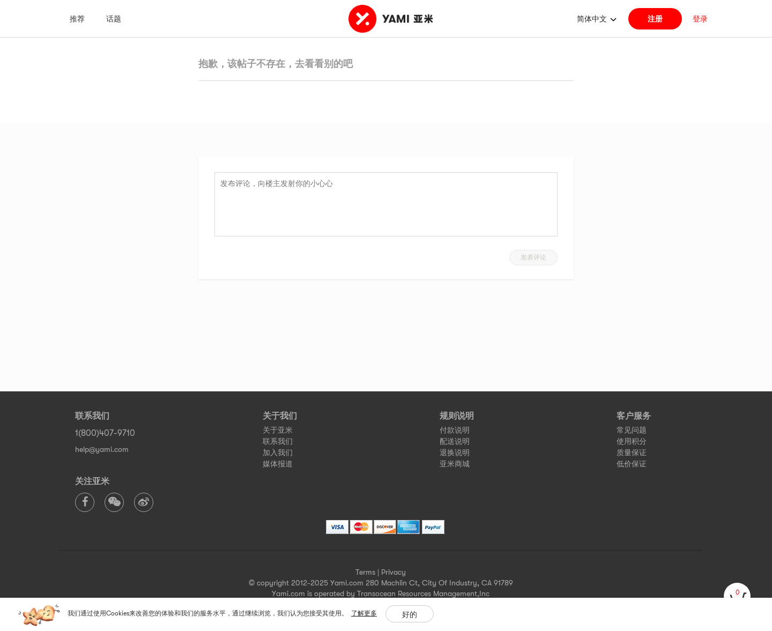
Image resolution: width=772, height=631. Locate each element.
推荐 (77, 18)
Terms (365, 572)
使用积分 (632, 441)
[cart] (737, 596)
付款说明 (455, 430)
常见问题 (632, 430)
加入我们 (278, 452)
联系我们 (278, 441)
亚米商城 (455, 463)
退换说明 (455, 452)
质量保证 (632, 452)
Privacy (393, 572)
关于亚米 (278, 430)
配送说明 (455, 441)
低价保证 (632, 463)
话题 (113, 18)
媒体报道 (278, 463)
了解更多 (364, 613)
